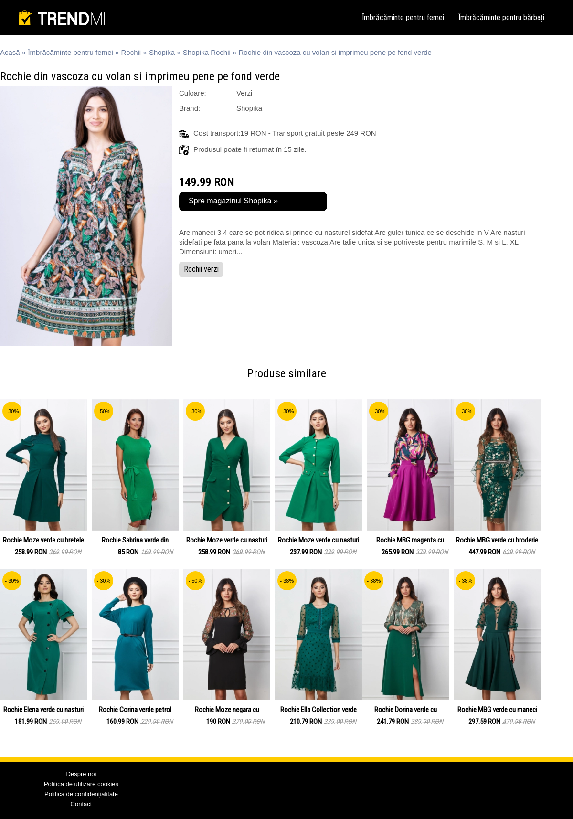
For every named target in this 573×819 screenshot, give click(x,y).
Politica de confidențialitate (81, 794)
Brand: (189, 108)
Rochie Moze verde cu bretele (43, 540)
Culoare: (192, 93)
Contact (81, 804)
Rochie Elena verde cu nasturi (43, 709)
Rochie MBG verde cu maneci (497, 709)
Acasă (10, 52)
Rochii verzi (201, 269)
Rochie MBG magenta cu (410, 540)
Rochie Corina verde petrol (135, 709)
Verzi (244, 93)
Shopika (162, 52)
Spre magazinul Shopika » (233, 201)
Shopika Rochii (207, 52)
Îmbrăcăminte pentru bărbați (501, 17)
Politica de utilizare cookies (81, 783)
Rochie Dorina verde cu (405, 709)
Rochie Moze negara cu (227, 709)
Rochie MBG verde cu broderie (497, 540)
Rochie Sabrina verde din (135, 540)
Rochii (131, 52)
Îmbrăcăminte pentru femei (403, 17)
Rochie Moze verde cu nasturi (226, 540)
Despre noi (81, 773)
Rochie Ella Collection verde (318, 709)
